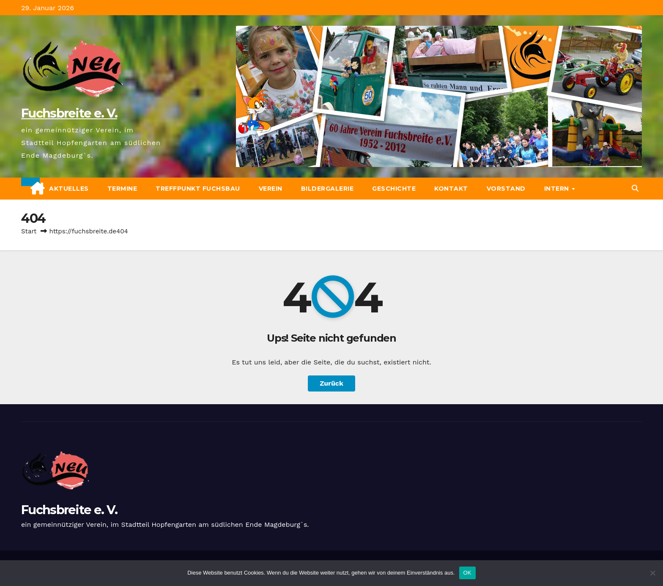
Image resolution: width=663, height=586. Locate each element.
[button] (635, 188)
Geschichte (394, 188)
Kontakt (451, 188)
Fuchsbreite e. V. (69, 113)
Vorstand (506, 188)
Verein (270, 188)
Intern (557, 188)
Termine (122, 188)
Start (28, 231)
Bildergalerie (327, 188)
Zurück (331, 383)
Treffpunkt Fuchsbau (198, 188)
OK (467, 573)
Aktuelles (69, 188)
